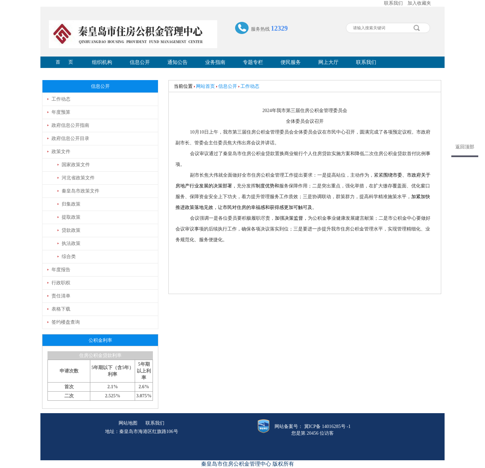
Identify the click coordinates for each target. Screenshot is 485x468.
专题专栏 (253, 62)
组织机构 (102, 62)
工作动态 (249, 86)
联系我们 (393, 3)
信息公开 (140, 62)
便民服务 (291, 62)
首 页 (64, 62)
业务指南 (215, 62)
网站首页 (205, 86)
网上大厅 (328, 62)
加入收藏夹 (419, 3)
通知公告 (177, 62)
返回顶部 (464, 146)
